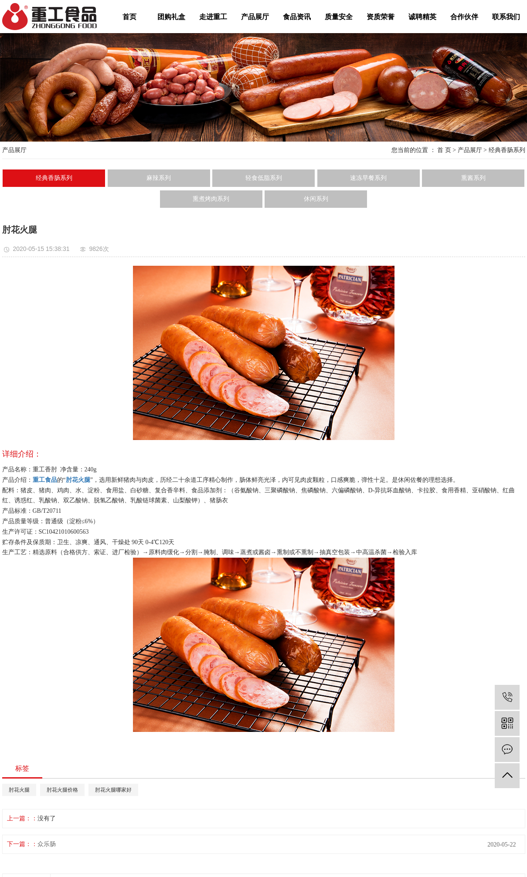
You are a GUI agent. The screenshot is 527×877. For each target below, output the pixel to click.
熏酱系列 (473, 178)
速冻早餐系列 (368, 178)
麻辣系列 (158, 178)
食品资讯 (297, 16)
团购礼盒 (171, 16)
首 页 (444, 150)
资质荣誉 (380, 16)
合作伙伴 (464, 16)
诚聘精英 (422, 16)
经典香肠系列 (507, 150)
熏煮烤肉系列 (211, 199)
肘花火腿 (19, 790)
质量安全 (339, 16)
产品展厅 (255, 16)
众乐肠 (46, 844)
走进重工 (213, 16)
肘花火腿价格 (62, 790)
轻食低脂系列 (263, 178)
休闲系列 (316, 199)
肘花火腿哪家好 (113, 790)
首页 (129, 16)
